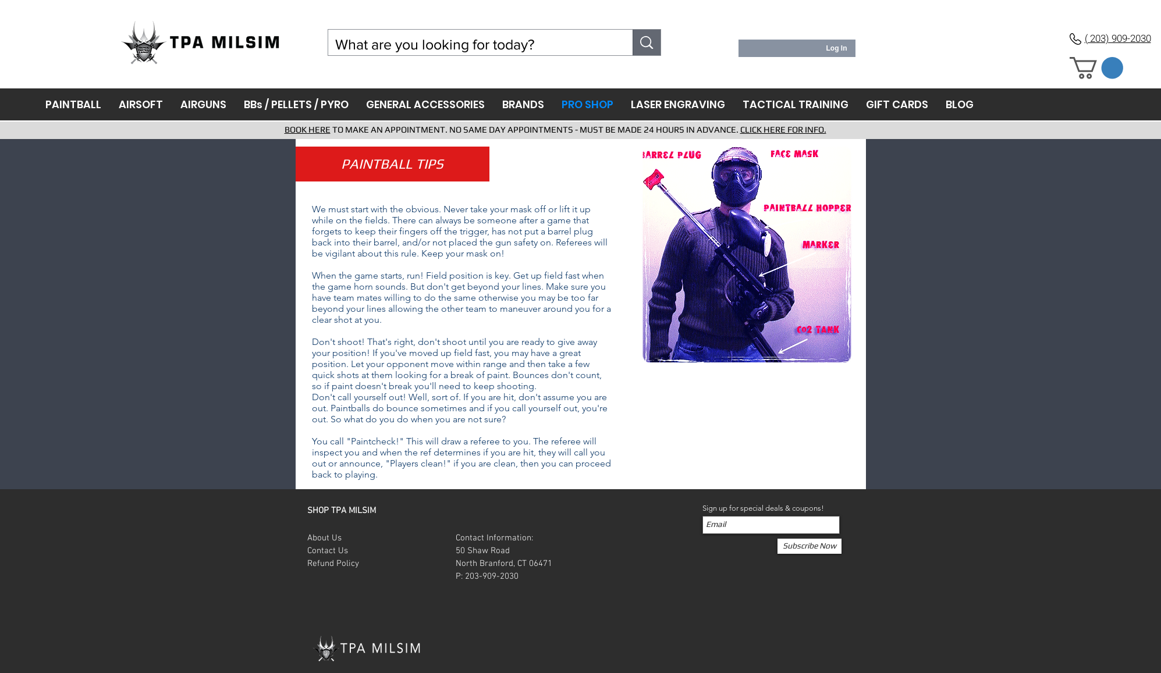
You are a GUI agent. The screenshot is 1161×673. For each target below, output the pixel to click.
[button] (1096, 68)
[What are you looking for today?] (472, 44)
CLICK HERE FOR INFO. (783, 129)
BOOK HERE (308, 129)
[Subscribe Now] (809, 546)
